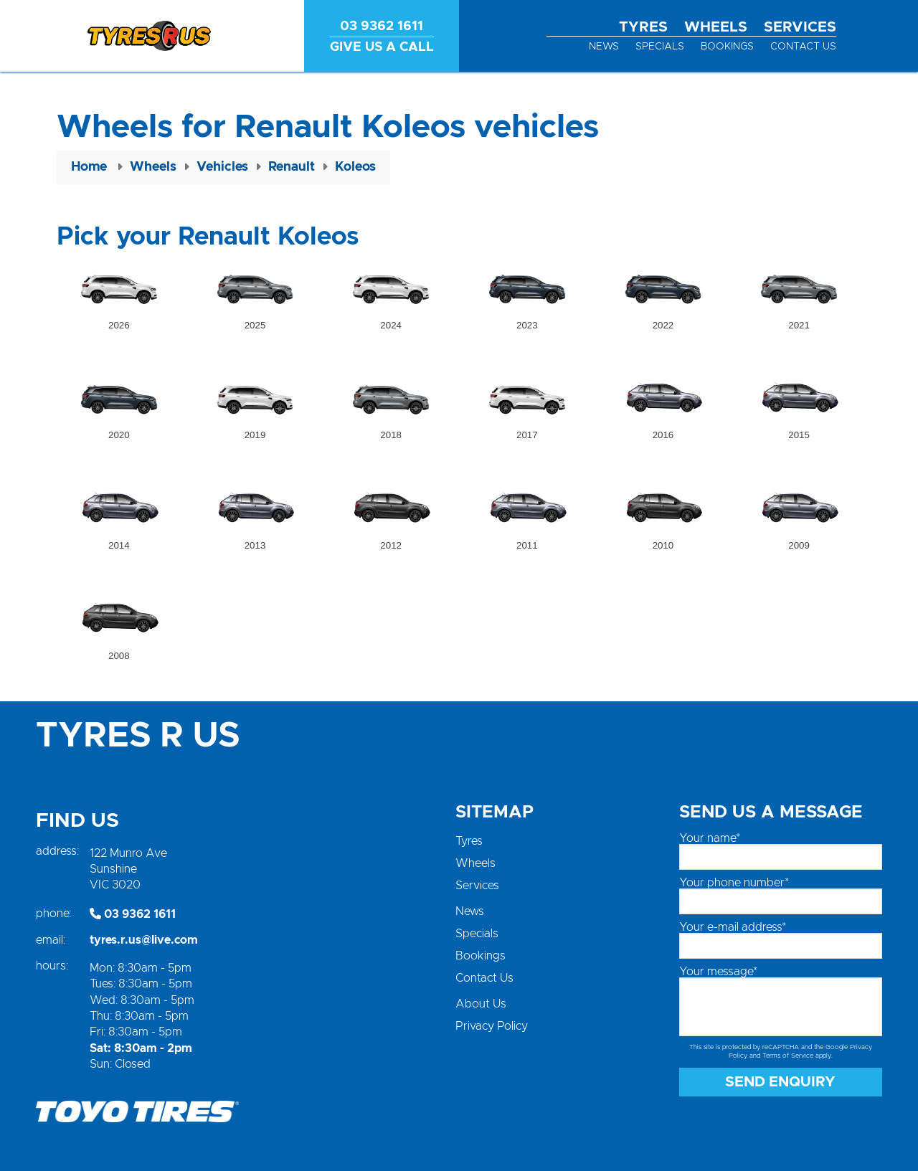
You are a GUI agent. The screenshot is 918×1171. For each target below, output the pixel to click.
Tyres (643, 27)
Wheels (715, 27)
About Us (480, 1004)
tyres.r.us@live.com (144, 940)
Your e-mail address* (732, 927)
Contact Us (803, 47)
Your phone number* (734, 882)
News (604, 47)
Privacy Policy (491, 1026)
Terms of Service (787, 1056)
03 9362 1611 (133, 914)
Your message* (718, 971)
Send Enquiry (780, 1082)
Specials (659, 47)
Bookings (727, 47)
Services (800, 27)
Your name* (709, 838)
